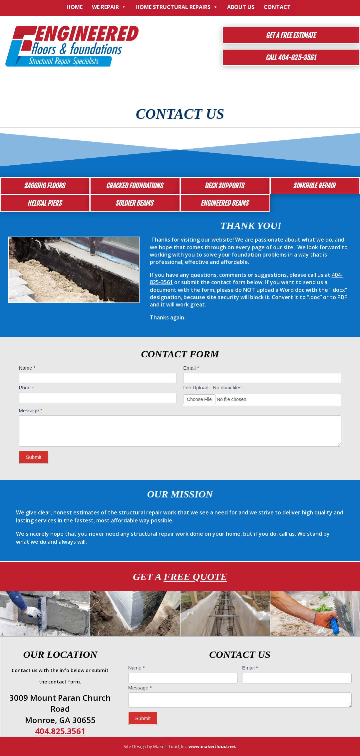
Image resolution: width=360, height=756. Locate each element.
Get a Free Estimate (290, 35)
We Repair (109, 7)
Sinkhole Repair (314, 186)
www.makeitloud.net (212, 746)
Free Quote (195, 576)
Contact (277, 7)
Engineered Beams (224, 203)
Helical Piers (44, 203)
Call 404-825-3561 (290, 58)
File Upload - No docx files (212, 387)
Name (27, 368)
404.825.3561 (60, 730)
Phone (26, 387)
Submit (33, 457)
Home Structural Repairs (177, 7)
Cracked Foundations (134, 186)
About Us (240, 7)
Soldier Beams (134, 203)
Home (75, 7)
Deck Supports (224, 186)
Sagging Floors (44, 186)
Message (30, 410)
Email (191, 368)
